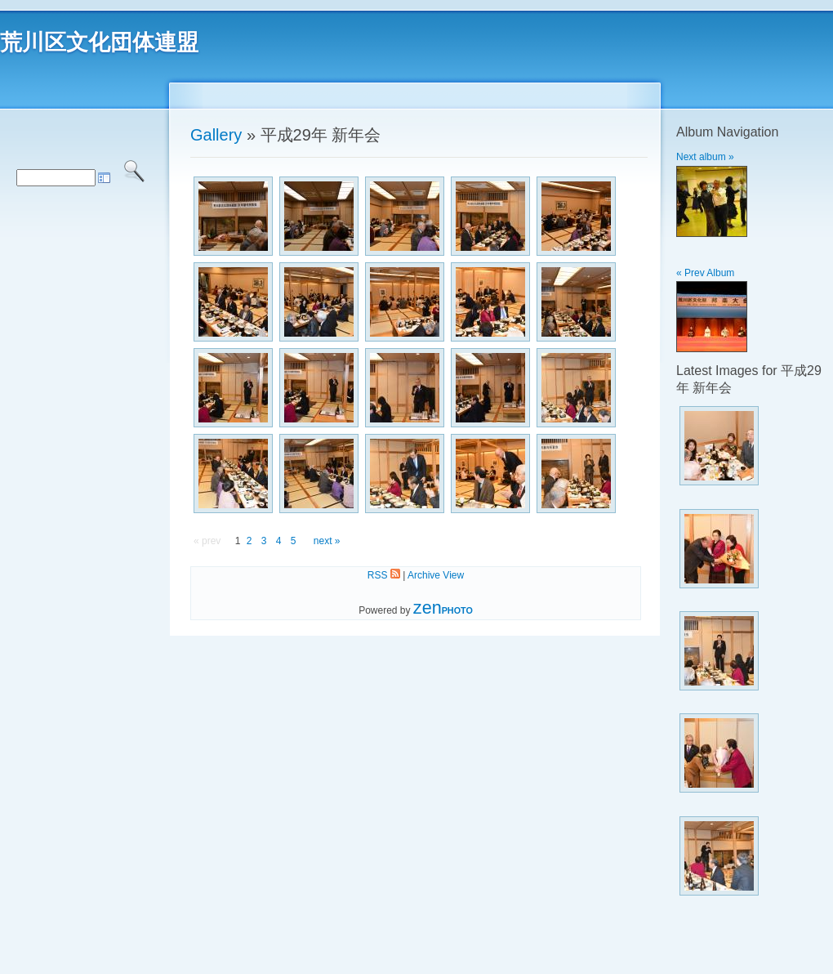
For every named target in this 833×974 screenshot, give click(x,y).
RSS (384, 575)
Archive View (436, 575)
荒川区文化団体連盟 (99, 42)
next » (327, 541)
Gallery (216, 135)
